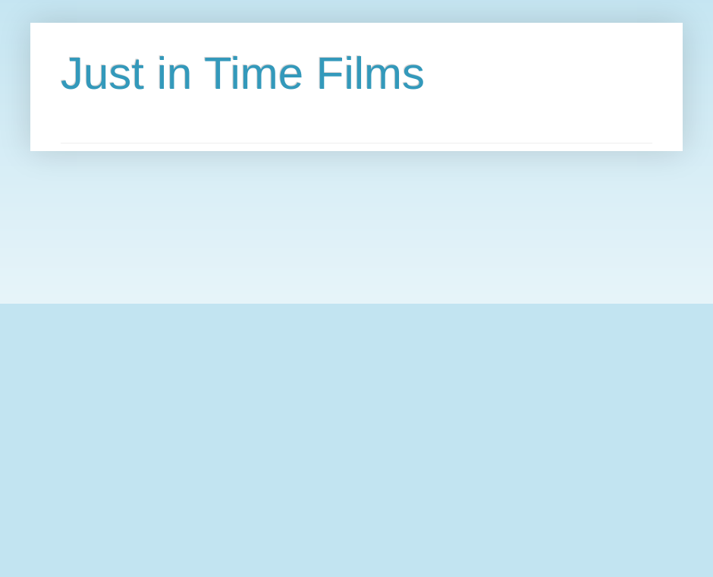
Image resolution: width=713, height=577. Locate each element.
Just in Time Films (243, 73)
